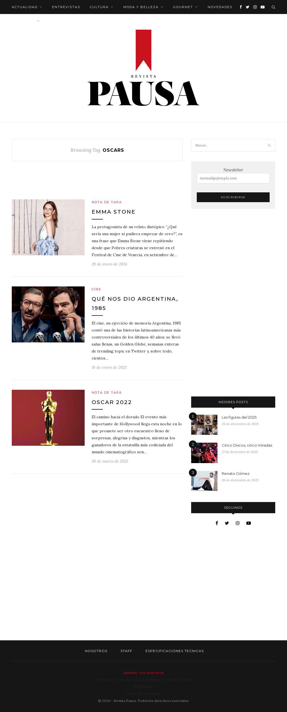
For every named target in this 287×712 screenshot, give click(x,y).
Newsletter (233, 175)
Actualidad (25, 7)
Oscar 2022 (112, 402)
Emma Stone (114, 212)
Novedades (220, 7)
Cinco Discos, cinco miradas (247, 445)
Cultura (99, 7)
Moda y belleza (141, 7)
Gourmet (183, 7)
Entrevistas (66, 7)
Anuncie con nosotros (143, 672)
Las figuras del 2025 (239, 417)
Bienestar (23, 21)
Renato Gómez (235, 473)
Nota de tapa (107, 202)
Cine (96, 289)
